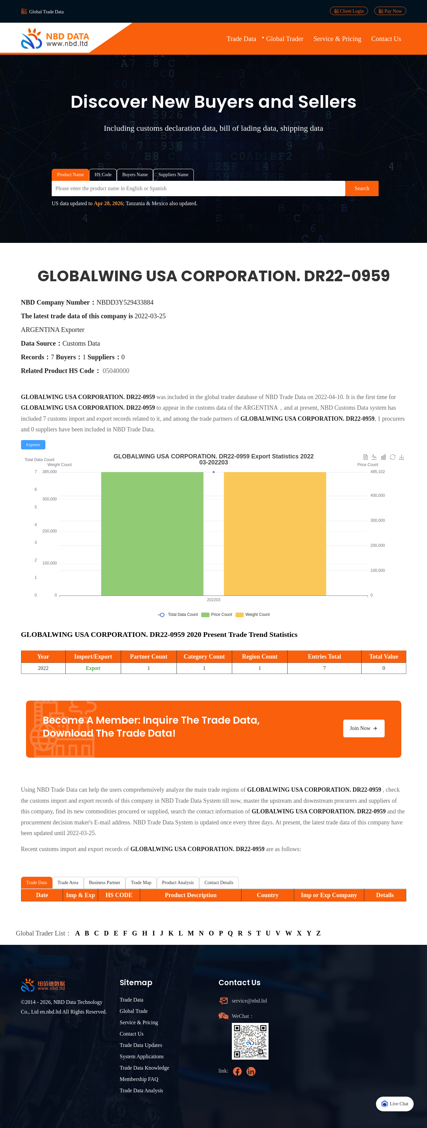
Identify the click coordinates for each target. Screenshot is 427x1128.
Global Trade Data (46, 11)
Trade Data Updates (141, 1045)
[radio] (33, 444)
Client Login (349, 11)
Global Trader (285, 38)
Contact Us (386, 38)
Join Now (364, 728)
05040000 (116, 370)
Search (362, 188)
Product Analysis (178, 882)
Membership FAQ (139, 1079)
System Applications (142, 1056)
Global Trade (134, 1011)
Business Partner (104, 882)
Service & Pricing (337, 38)
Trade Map (141, 882)
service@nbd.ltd (249, 1001)
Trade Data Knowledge (144, 1068)
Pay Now (390, 11)
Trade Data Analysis (141, 1090)
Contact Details (219, 882)
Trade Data (241, 38)
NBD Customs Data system (353, 407)
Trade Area (68, 882)
